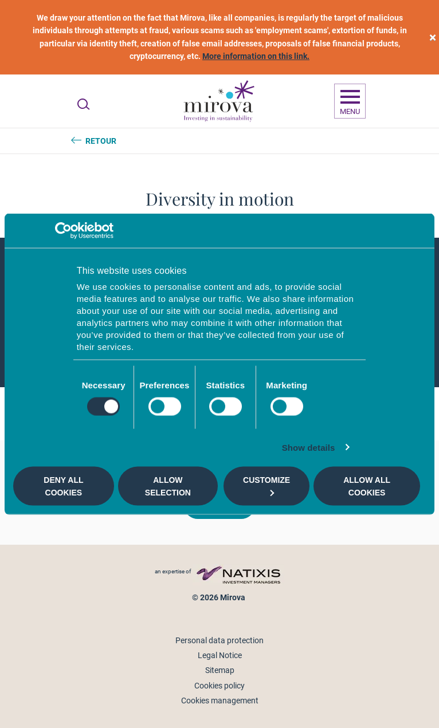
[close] (432, 37)
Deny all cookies (63, 486)
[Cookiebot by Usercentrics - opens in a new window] (63, 230)
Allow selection (168, 486)
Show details (308, 447)
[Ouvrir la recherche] (83, 104)
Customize (266, 485)
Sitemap (219, 670)
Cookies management (219, 700)
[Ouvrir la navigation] (350, 101)
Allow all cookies (366, 486)
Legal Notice (220, 655)
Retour (100, 140)
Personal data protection (219, 640)
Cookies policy (219, 685)
